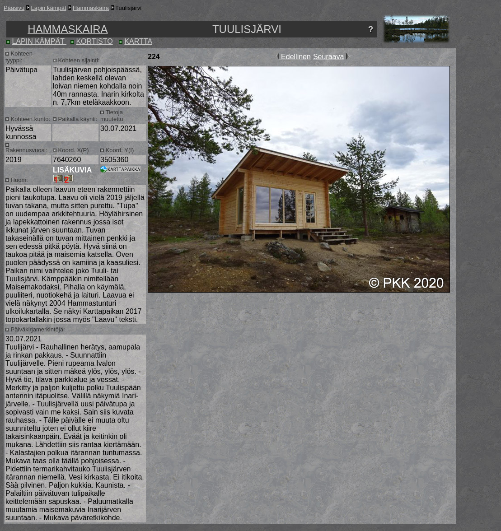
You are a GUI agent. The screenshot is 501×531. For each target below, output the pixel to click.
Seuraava (328, 57)
